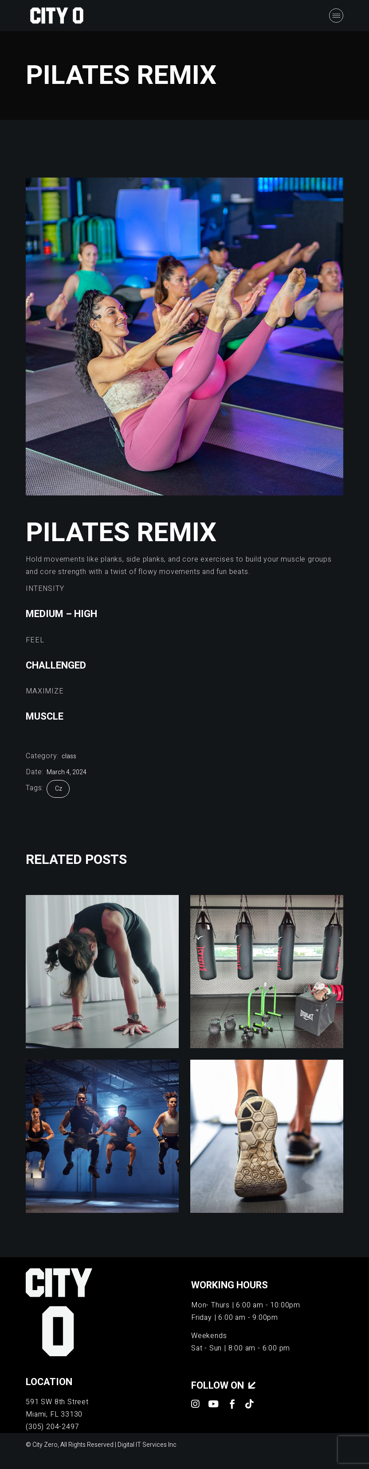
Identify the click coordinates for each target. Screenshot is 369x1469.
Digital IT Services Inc (147, 1444)
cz (58, 788)
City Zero (45, 1444)
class (69, 756)
